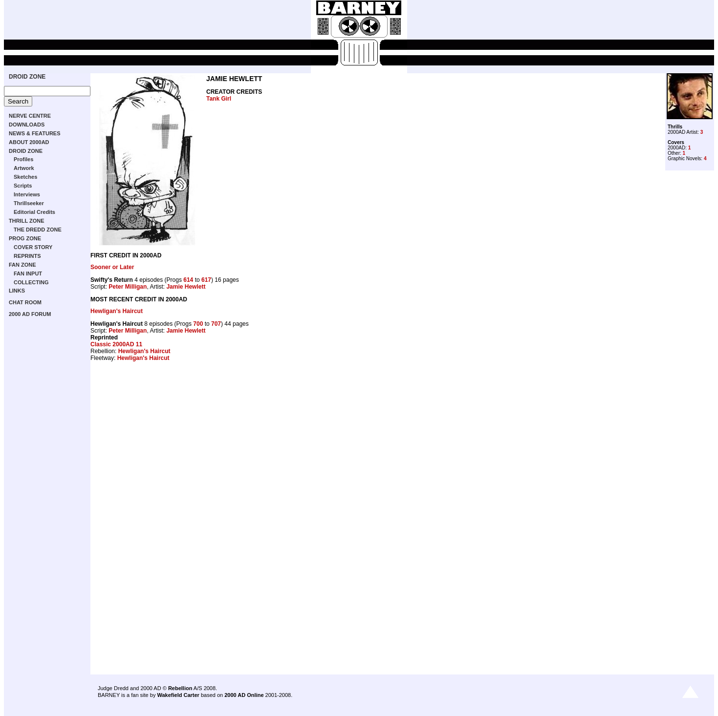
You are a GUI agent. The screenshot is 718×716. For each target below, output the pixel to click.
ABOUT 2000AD (29, 142)
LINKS (17, 291)
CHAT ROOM (25, 302)
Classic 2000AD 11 (116, 344)
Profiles (23, 159)
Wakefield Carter (178, 695)
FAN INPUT (28, 273)
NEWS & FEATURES (35, 133)
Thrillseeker (29, 203)
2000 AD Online (243, 695)
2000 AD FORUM (30, 314)
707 (216, 323)
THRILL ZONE (26, 221)
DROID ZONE (27, 76)
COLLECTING (31, 282)
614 (188, 279)
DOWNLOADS (26, 124)
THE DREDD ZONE (38, 229)
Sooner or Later (112, 267)
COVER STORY (33, 247)
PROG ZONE (25, 238)
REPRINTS (27, 256)
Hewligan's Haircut (116, 311)
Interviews (27, 194)
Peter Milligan (128, 286)
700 (198, 323)
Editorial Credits (34, 212)
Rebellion (180, 688)
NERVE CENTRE (30, 116)
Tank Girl (218, 98)
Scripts (23, 186)
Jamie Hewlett (185, 286)
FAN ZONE (22, 265)
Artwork (24, 168)
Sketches (25, 177)
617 (206, 279)
